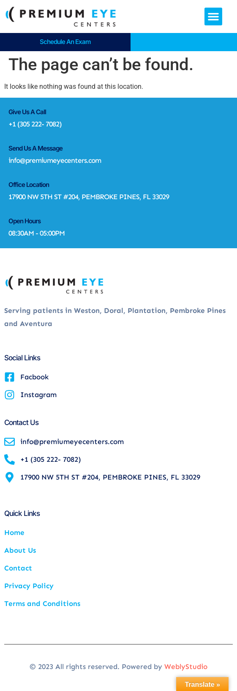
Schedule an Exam (65, 42)
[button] (213, 16)
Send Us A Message (35, 148)
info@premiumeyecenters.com (54, 160)
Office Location (28, 185)
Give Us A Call (27, 112)
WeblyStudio (185, 666)
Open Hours (24, 221)
